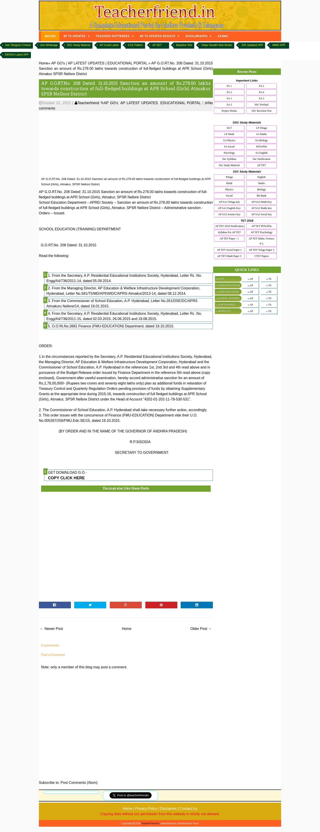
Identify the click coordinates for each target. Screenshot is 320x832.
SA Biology (261, 140)
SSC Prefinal (261, 104)
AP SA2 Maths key (261, 208)
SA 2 (261, 98)
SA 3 (229, 104)
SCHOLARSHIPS (196, 36)
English (261, 177)
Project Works (229, 110)
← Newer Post (51, 629)
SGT (229, 127)
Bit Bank (261, 195)
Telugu (229, 177)
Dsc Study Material (229, 165)
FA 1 (229, 86)
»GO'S (220, 279)
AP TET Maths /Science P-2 (261, 241)
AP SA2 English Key (229, 208)
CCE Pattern (135, 45)
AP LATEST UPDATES (139, 103)
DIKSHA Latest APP (17, 54)
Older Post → (201, 629)
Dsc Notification (261, 159)
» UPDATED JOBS (227, 291)
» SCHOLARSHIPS (228, 298)
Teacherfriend (87, 103)
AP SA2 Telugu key (229, 201)
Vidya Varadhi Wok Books (216, 45)
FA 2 (261, 86)
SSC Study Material (78, 45)
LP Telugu (261, 127)
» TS (268, 279)
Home (126, 629)
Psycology (229, 152)
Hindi (229, 183)
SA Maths (261, 134)
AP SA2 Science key (229, 214)
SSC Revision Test (262, 110)
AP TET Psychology (261, 232)
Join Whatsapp (49, 45)
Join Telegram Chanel (18, 45)
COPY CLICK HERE (66, 478)
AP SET (157, 45)
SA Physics (229, 140)
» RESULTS (223, 311)
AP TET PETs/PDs (261, 226)
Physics (229, 189)
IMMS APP (278, 45)
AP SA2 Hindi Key (261, 201)
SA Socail (229, 146)
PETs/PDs (261, 146)
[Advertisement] (126, 144)
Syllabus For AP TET (229, 232)
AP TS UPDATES (74, 36)
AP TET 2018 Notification (229, 226)
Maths (261, 183)
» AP (250, 279)
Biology (261, 189)
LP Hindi (229, 134)
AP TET (261, 165)
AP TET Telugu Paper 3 (261, 249)
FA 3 (229, 92)
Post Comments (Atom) (79, 782)
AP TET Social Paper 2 (229, 249)
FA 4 (261, 92)
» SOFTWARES (225, 304)
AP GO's (111, 103)
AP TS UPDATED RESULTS (157, 36)
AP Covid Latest (109, 45)
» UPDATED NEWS (228, 285)
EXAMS (223, 36)
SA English (262, 152)
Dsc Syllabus (229, 159)
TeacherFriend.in (150, 823)
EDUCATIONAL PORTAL (180, 103)
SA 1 (229, 98)
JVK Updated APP (252, 45)
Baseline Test (184, 45)
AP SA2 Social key (261, 214)
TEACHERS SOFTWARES (112, 36)
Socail (229, 195)
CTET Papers (261, 256)
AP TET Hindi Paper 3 (229, 256)
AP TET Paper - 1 (229, 238)
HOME (50, 36)
